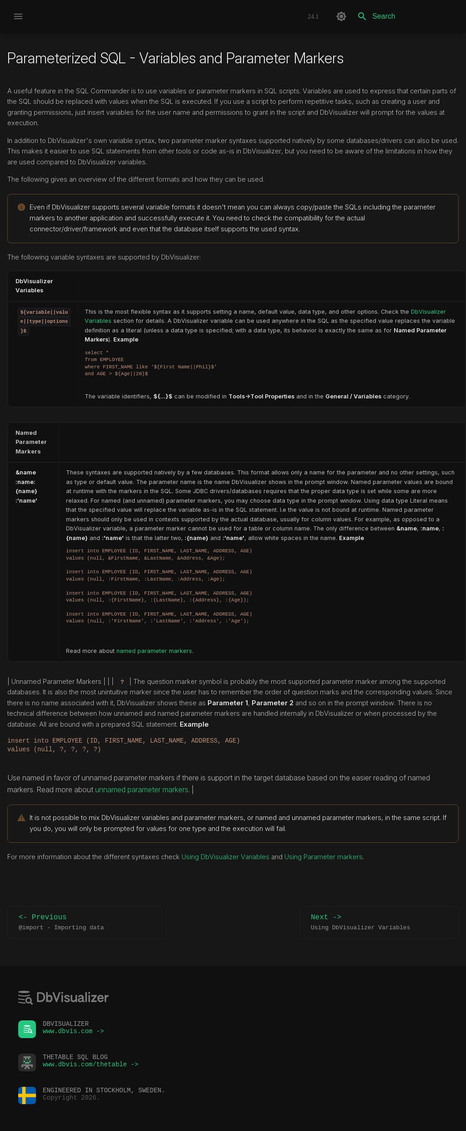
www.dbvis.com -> (73, 1033)
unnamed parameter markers (141, 789)
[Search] (405, 16)
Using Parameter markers (323, 857)
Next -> (379, 922)
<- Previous (87, 922)
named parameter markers (154, 650)
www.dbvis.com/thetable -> (90, 1066)
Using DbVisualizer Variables (226, 857)
